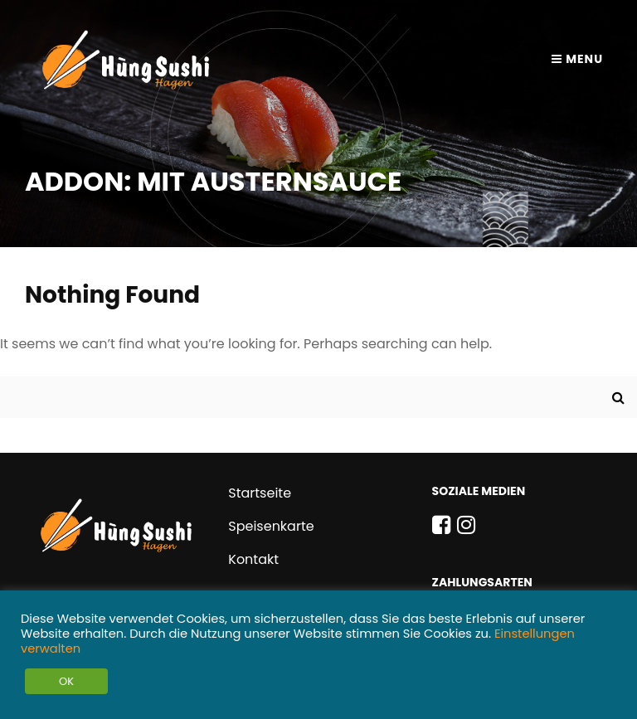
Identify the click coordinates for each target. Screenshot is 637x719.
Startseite (259, 493)
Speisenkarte (271, 526)
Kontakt (253, 559)
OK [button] (66, 681)
